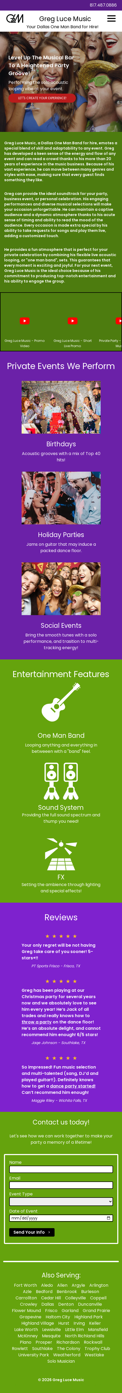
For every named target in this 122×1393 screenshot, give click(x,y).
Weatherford (66, 1355)
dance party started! (73, 1086)
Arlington (98, 1285)
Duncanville (90, 1304)
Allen (62, 1285)
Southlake (42, 1349)
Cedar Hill (51, 1298)
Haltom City (58, 1317)
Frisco (51, 1311)
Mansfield (98, 1330)
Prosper (44, 1342)
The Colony (68, 1349)
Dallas (47, 1304)
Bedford (44, 1292)
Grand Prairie (96, 1311)
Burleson (90, 1292)
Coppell (98, 1298)
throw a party (37, 1022)
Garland (70, 1311)
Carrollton (26, 1298)
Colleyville (75, 1298)
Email (14, 1178)
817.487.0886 (103, 5)
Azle (27, 1292)
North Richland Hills (84, 1336)
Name (15, 1162)
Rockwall (93, 1342)
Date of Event (23, 1211)
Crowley (28, 1304)
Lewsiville (51, 1330)
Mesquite (51, 1336)
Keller (95, 1323)
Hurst (63, 1323)
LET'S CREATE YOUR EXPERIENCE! (42, 98)
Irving (79, 1323)
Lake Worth (26, 1330)
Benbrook (67, 1292)
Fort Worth (25, 1285)
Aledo (47, 1285)
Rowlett (20, 1349)
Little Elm (74, 1330)
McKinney (28, 1336)
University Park (33, 1355)
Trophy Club (97, 1349)
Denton (66, 1304)
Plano (25, 1342)
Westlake (94, 1355)
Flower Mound (26, 1311)
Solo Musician (61, 1361)
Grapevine (30, 1317)
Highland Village (37, 1323)
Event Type (21, 1194)
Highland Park (88, 1317)
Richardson (68, 1342)
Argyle (78, 1285)
